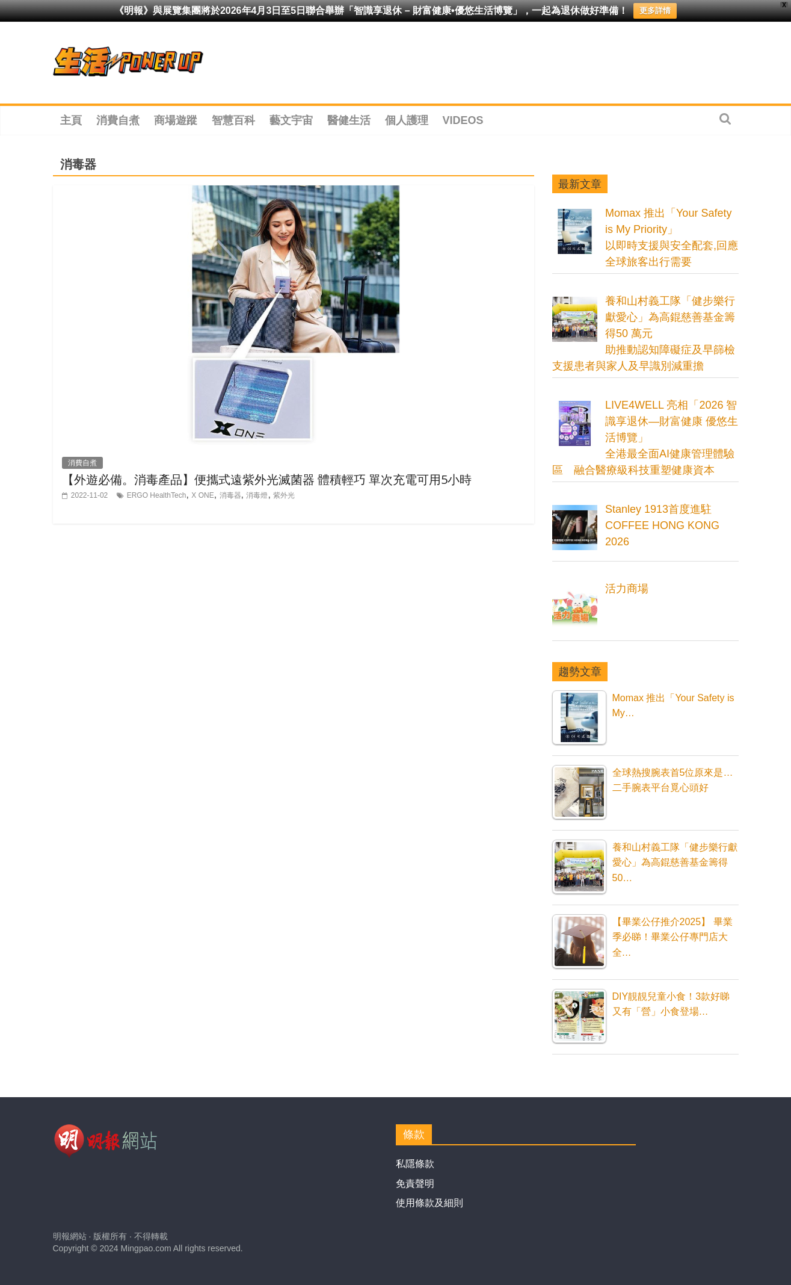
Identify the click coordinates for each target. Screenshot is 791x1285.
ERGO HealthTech (156, 495)
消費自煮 (118, 120)
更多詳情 (655, 10)
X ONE (202, 495)
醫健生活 (349, 120)
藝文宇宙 (291, 120)
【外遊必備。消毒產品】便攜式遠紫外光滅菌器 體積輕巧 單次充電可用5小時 (267, 479)
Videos (463, 120)
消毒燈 (257, 495)
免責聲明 (415, 1183)
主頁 (71, 120)
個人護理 (406, 120)
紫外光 (284, 495)
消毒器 (230, 495)
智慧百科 (233, 120)
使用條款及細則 (429, 1203)
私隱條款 (415, 1164)
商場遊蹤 (175, 120)
